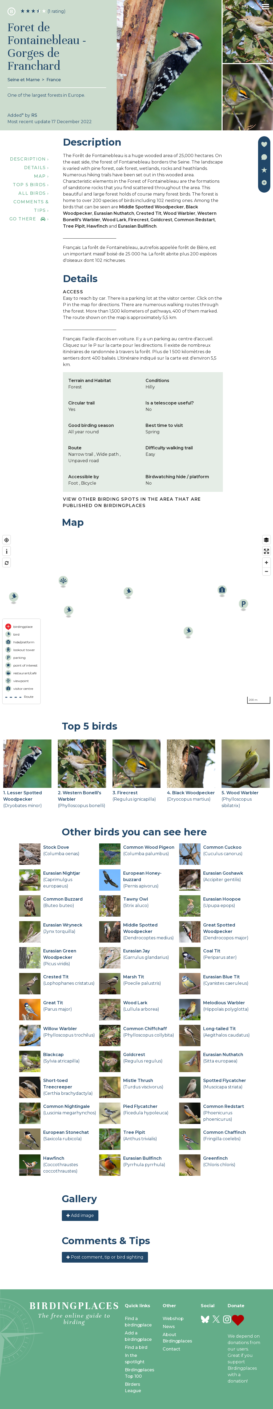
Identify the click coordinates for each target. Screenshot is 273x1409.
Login (229, 6)
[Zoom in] (266, 562)
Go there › (29, 218)
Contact (171, 1349)
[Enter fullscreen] (266, 551)
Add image (80, 1215)
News (169, 1326)
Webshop (173, 1318)
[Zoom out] (266, 571)
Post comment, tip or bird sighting (104, 1257)
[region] (136, 619)
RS (34, 115)
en (245, 6)
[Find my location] (6, 540)
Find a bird (136, 1347)
